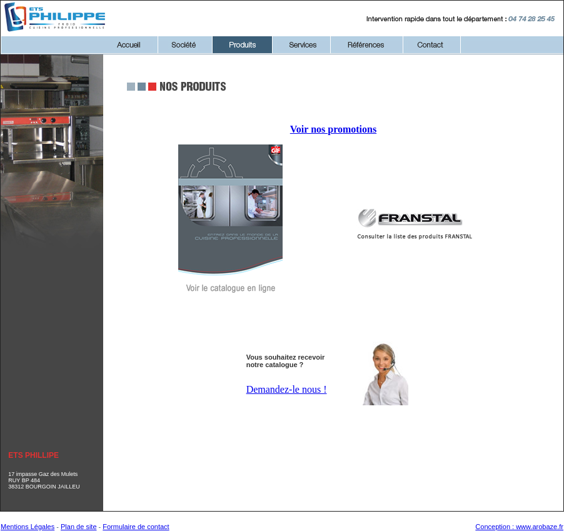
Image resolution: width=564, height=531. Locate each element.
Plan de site (78, 526)
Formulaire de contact (136, 526)
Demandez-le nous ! (286, 389)
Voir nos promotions (333, 129)
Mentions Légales (27, 526)
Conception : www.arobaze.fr (519, 526)
